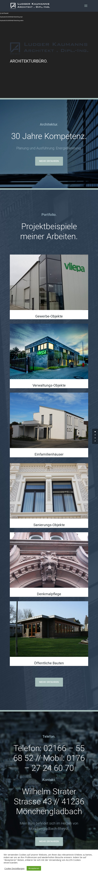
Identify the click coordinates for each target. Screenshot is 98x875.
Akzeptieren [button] (33, 868)
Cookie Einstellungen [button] (14, 868)
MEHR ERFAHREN (49, 161)
